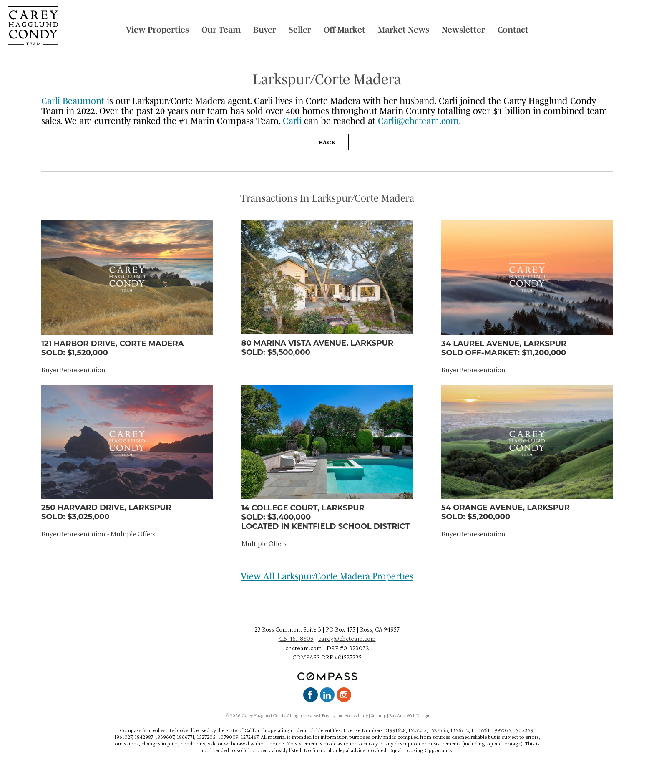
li (299, 121)
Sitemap (378, 715)
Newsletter (463, 29)
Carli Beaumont (72, 101)
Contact (513, 29)
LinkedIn (327, 694)
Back (327, 142)
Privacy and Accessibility (345, 715)
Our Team (221, 29)
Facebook (310, 694)
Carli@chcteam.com (418, 121)
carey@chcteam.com (347, 638)
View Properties (157, 29)
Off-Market (344, 29)
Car (290, 121)
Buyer (264, 29)
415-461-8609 (296, 638)
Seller (300, 29)
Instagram (344, 694)
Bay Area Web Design (409, 715)
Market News (403, 29)
